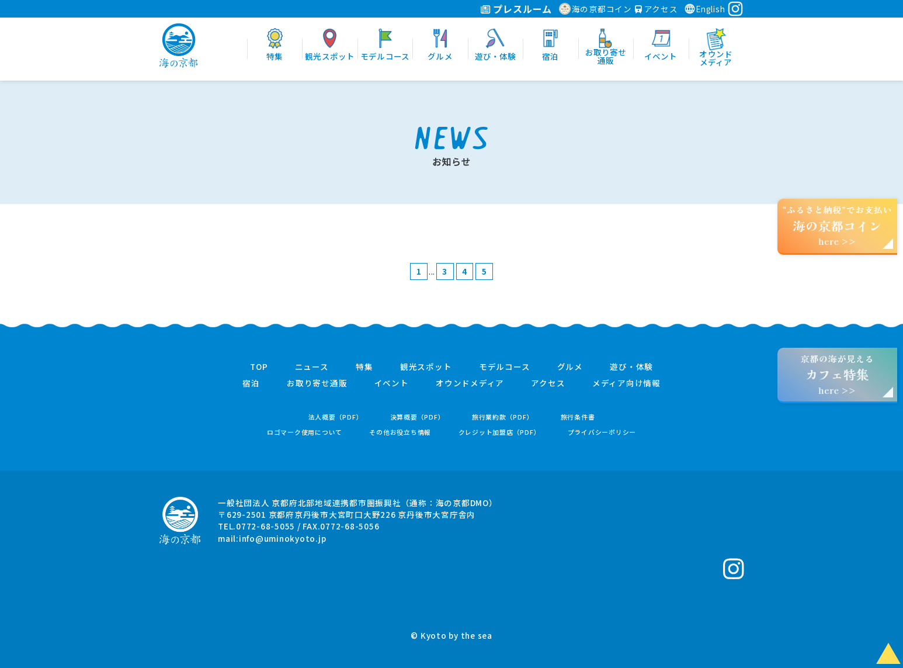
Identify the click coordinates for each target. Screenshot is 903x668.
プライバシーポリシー (602, 432)
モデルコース (504, 367)
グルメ (570, 367)
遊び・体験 (631, 367)
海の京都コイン (595, 9)
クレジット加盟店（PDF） (500, 432)
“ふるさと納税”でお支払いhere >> (837, 225)
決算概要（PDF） (417, 417)
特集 (364, 367)
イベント (391, 383)
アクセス (656, 9)
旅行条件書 (578, 417)
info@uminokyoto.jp (283, 538)
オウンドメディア (470, 383)
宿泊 (251, 383)
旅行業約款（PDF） (503, 417)
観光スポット (426, 367)
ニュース (312, 367)
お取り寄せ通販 (317, 383)
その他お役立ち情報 (400, 432)
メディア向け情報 (626, 383)
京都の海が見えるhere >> (837, 374)
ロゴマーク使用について (304, 432)
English (704, 9)
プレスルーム (516, 9)
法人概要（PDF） (335, 417)
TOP (259, 367)
